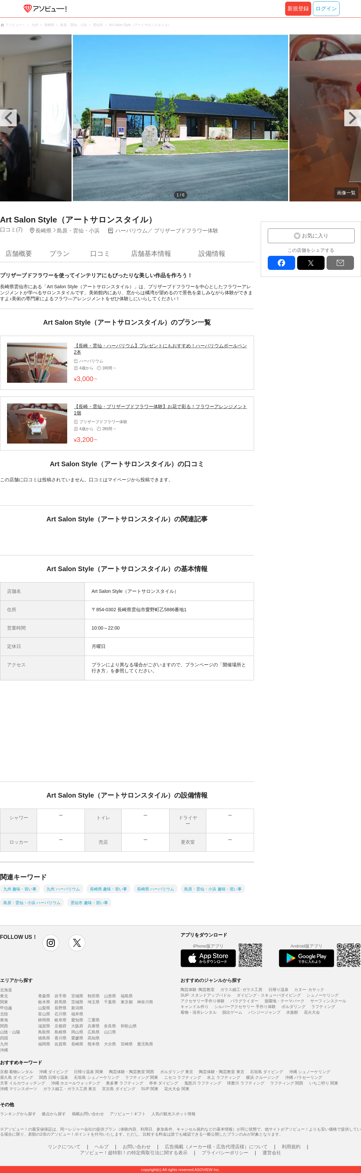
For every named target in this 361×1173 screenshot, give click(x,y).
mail (340, 263)
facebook (281, 263)
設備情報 (212, 253)
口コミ (100, 253)
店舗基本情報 (151, 253)
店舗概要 (18, 253)
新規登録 (298, 8)
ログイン (326, 8)
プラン (59, 253)
